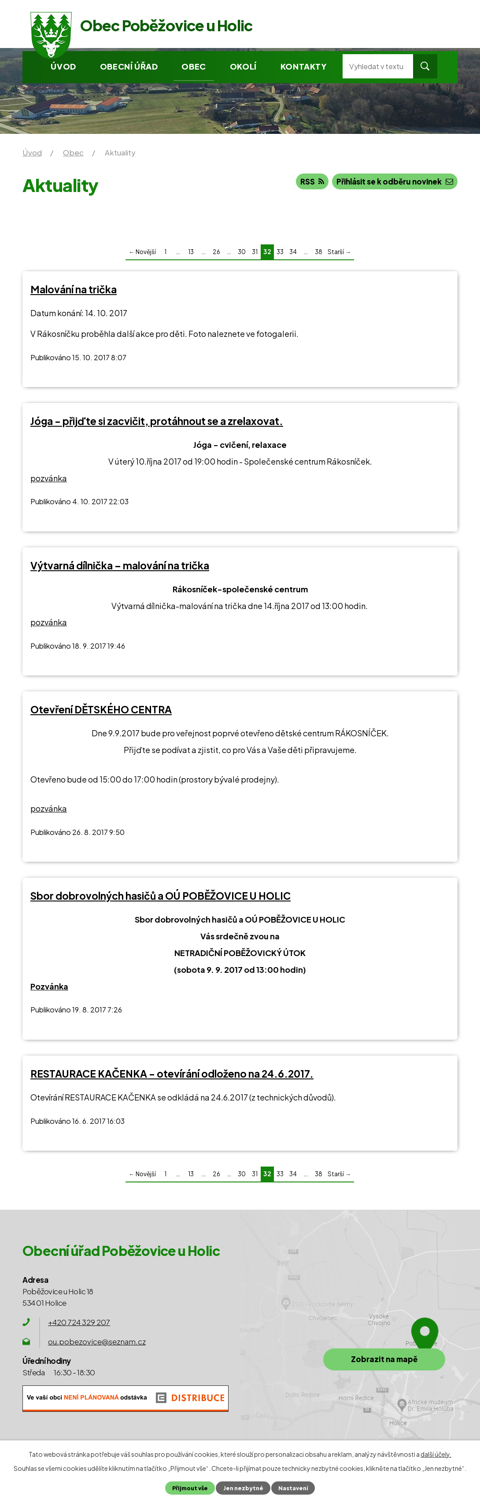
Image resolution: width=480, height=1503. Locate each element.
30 (242, 251)
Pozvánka (49, 986)
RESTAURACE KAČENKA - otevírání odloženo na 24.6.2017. (172, 1073)
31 (255, 251)
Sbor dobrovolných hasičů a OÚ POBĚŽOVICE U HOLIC (160, 896)
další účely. (436, 1454)
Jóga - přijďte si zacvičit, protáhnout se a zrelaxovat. (156, 421)
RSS (309, 181)
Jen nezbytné (243, 1488)
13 (191, 251)
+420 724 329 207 (79, 1322)
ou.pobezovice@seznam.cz (97, 1341)
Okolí (243, 66)
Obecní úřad (129, 66)
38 (318, 251)
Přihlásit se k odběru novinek (393, 181)
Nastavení (293, 1488)
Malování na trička (73, 289)
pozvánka (48, 478)
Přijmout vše (190, 1488)
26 (216, 251)
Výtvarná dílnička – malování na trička (119, 565)
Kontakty (304, 66)
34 (293, 251)
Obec (193, 66)
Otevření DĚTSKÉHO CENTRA (101, 709)
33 (280, 251)
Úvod (63, 66)
